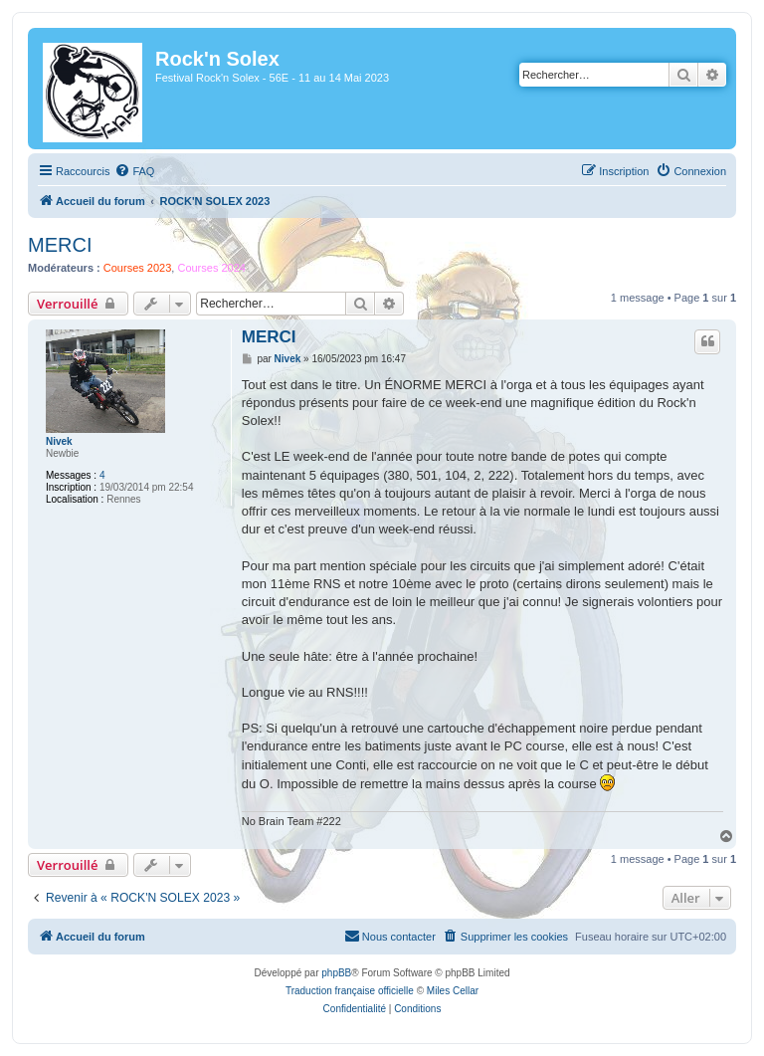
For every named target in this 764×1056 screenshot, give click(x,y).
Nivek (59, 441)
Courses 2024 (211, 268)
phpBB (336, 972)
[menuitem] (134, 171)
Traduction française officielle (350, 990)
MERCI (60, 245)
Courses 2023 (137, 268)
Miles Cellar (452, 990)
